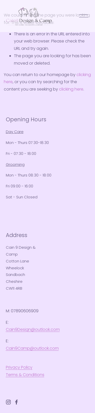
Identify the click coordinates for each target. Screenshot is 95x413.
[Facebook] (16, 402)
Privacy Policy (19, 367)
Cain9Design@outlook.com (33, 329)
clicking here (71, 89)
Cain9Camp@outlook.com (32, 348)
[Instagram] (8, 402)
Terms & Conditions (25, 375)
